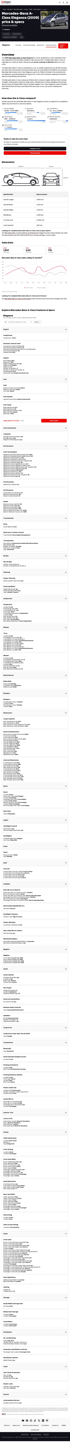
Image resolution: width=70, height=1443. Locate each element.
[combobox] (15, 322)
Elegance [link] (44, 9)
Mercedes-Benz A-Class (17, 58)
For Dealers (45, 1424)
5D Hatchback (17, 34)
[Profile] (63, 2)
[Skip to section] (34, 322)
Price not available (9, 25)
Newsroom (16, 1424)
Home (4, 9)
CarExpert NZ (35, 1429)
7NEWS (63, 1424)
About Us (7, 1424)
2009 (30, 9)
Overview (18, 45)
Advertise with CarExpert (31, 1424)
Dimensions (40, 45)
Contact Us (55, 1424)
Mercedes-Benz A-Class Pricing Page (18, 299)
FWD (21, 37)
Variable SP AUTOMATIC (10, 37)
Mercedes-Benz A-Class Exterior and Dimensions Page (24, 233)
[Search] (60, 2)
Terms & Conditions (36, 1433)
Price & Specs (37, 9)
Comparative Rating (29, 45)
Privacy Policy (25, 1433)
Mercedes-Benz (18, 9)
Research (10, 9)
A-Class (26, 9)
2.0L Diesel (6, 34)
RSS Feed (46, 1433)
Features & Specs (51, 45)
